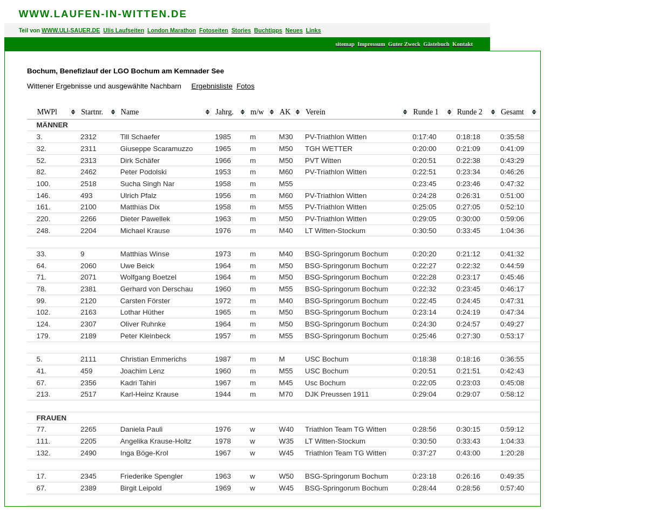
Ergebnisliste (212, 86)
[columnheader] (31, 113)
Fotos (245, 86)
